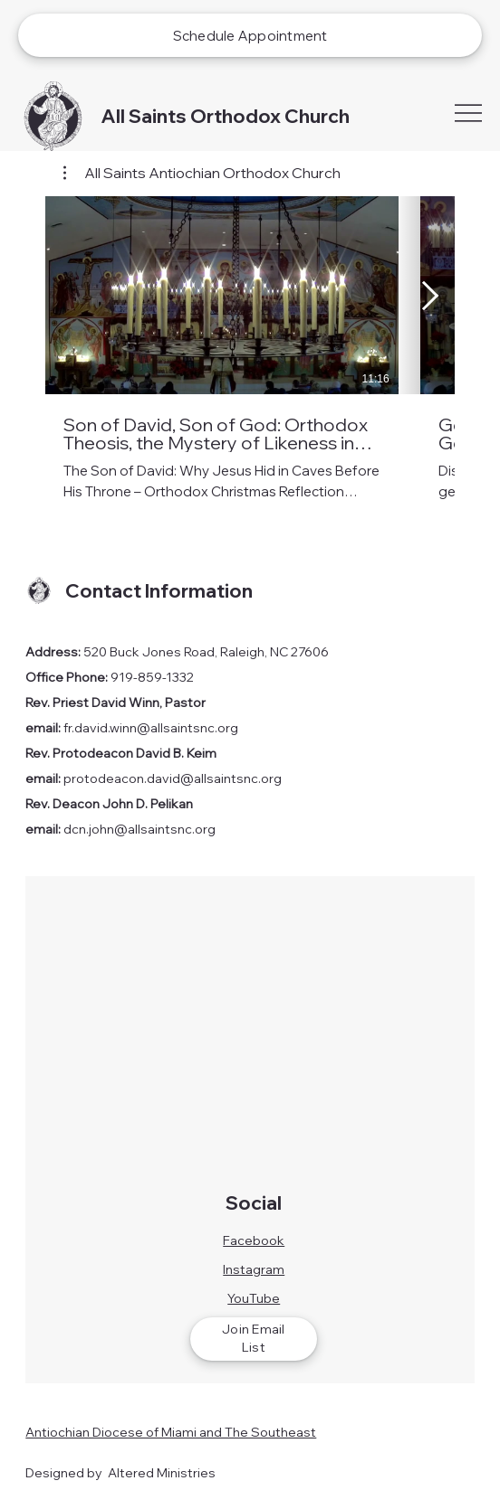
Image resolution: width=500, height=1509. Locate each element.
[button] (202, 173)
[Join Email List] (253, 1339)
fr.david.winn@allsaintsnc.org (150, 728)
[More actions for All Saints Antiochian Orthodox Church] (202, 173)
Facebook (253, 1240)
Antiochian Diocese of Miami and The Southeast (170, 1432)
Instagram (253, 1269)
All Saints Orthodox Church (225, 115)
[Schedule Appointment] (250, 35)
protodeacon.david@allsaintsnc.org (172, 778)
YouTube (253, 1298)
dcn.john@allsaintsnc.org (139, 829)
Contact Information (159, 590)
